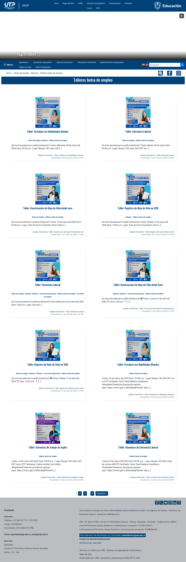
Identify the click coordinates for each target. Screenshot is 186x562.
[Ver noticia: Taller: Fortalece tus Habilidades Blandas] (138, 345)
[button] (181, 16)
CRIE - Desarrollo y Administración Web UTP (114, 558)
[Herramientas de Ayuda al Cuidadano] (179, 503)
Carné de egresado (43, 67)
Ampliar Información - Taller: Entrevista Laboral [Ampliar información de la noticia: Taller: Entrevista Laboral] (157, 155)
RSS (97, 8)
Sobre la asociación (64, 62)
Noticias (34, 73)
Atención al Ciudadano (96, 3)
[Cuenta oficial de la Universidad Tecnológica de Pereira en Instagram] (170, 503)
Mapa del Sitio (68, 3)
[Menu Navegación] (8, 65)
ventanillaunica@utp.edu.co (133, 535)
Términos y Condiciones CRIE (92, 550)
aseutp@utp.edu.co (40, 534)
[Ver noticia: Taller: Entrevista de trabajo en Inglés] (47, 428)
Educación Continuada (87, 62)
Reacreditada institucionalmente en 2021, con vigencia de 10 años (138, 510)
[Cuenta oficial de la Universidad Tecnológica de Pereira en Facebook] (157, 503)
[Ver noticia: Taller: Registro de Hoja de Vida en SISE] (138, 189)
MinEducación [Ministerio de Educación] (113, 514)
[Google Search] (164, 65)
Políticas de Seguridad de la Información (124, 550)
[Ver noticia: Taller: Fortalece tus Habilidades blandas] (47, 112)
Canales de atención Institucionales (94, 539)
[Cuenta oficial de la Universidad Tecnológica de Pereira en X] (161, 503)
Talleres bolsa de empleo (51, 73)
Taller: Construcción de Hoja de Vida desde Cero (138, 285)
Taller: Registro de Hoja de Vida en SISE (138, 208)
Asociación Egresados (42, 62)
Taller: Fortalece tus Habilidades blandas (47, 131)
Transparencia (115, 3)
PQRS (80, 3)
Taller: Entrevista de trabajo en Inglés (48, 447)
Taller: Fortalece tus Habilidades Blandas (138, 364)
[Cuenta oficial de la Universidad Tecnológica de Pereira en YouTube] (166, 503)
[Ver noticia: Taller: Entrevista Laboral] (138, 112)
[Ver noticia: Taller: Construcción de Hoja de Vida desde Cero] (138, 265)
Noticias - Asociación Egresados (44, 294)
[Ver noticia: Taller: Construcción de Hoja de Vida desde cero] (47, 189)
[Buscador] (182, 65)
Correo (89, 8)
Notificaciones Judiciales (90, 543)
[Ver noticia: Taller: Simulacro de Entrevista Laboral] (138, 428)
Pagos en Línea (25, 67)
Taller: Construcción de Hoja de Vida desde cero (47, 208)
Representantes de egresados (112, 62)
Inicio (56, 3)
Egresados (23, 62)
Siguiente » (102, 493)
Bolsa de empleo (21, 73)
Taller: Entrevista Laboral (138, 131)
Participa (128, 3)
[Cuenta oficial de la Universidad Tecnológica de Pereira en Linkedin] (174, 503)
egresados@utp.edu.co (20, 534)
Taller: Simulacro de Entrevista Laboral (138, 447)
